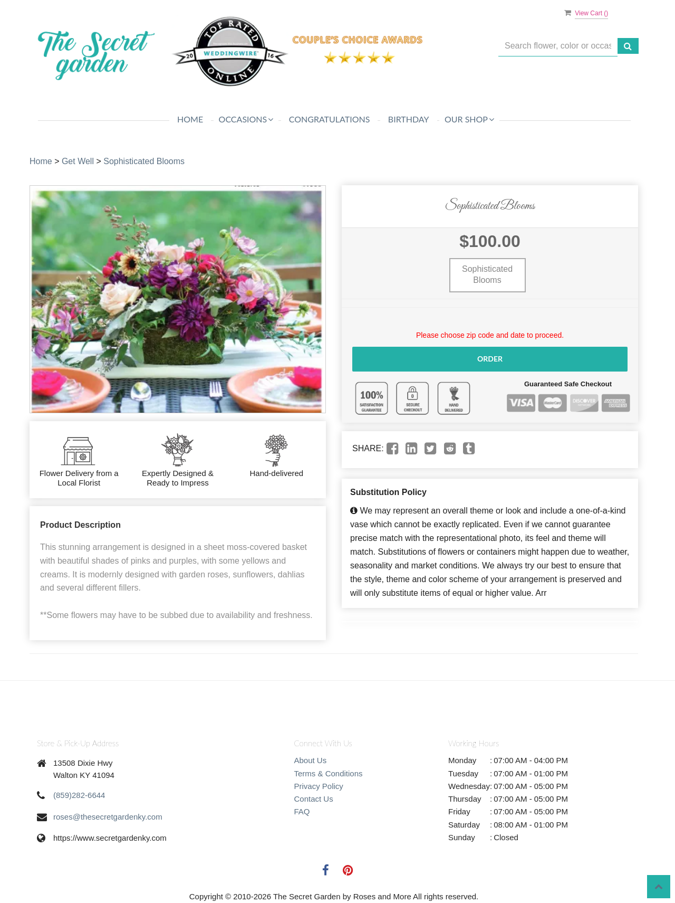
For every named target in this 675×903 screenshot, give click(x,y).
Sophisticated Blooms (144, 161)
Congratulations (329, 119)
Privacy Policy (318, 786)
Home (190, 119)
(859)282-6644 (79, 795)
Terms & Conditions (328, 773)
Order (490, 358)
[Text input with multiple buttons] (558, 46)
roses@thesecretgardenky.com (107, 816)
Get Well (78, 161)
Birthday (408, 119)
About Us (310, 760)
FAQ (302, 811)
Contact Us (313, 798)
